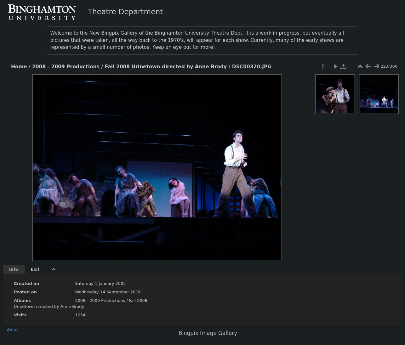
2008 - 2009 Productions (66, 67)
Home (19, 67)
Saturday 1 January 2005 (100, 283)
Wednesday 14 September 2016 (107, 292)
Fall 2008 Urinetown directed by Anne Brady (166, 67)
